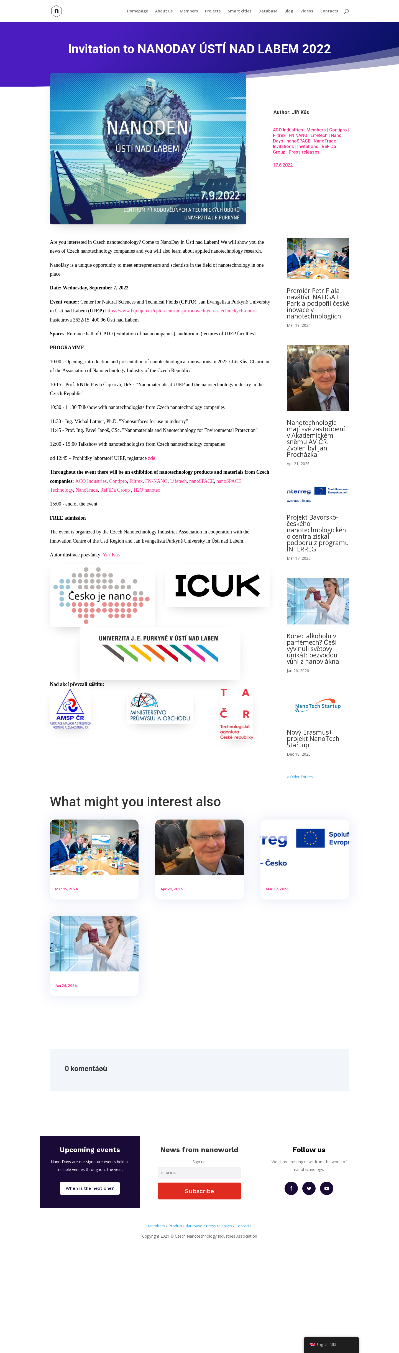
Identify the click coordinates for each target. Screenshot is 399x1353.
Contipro (338, 130)
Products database (185, 1315)
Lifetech (319, 135)
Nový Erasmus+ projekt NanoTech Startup (313, 738)
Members (189, 11)
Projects (213, 11)
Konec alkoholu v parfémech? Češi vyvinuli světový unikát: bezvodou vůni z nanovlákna (313, 648)
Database (268, 11)
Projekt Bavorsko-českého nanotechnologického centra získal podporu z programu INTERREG (318, 533)
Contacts (329, 11)
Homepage (137, 11)
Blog (289, 11)
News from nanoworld (199, 1240)
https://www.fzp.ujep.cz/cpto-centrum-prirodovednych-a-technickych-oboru (181, 310)
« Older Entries (300, 776)
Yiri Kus (111, 555)
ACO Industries (288, 130)
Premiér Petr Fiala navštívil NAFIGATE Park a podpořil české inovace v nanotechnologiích (318, 303)
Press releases (304, 152)
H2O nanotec (147, 490)
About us (164, 11)
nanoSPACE (298, 141)
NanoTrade (325, 141)
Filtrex (279, 135)
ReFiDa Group (115, 490)
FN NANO (298, 135)
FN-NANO (156, 481)
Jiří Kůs (300, 112)
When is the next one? (90, 1278)
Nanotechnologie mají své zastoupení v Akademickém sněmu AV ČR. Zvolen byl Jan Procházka (316, 438)
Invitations (283, 146)
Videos (306, 11)
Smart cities (239, 11)
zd (150, 458)
